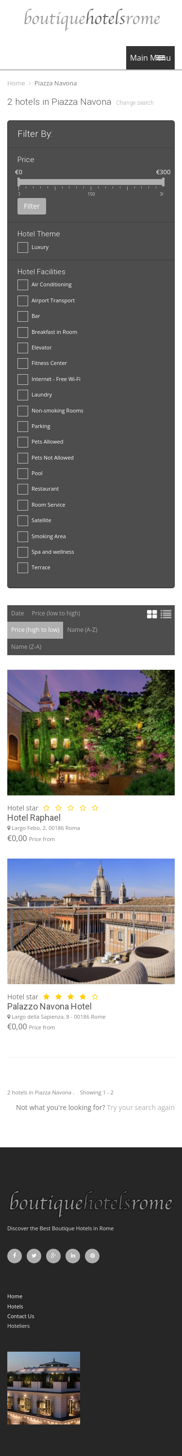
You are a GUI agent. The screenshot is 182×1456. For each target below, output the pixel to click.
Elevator (34, 348)
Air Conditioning (44, 285)
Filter (32, 206)
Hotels (15, 1306)
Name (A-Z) (82, 630)
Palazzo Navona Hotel (49, 1006)
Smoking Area (41, 536)
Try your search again (141, 1107)
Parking (33, 426)
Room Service (41, 505)
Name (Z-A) (26, 647)
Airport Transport (46, 301)
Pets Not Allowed (45, 458)
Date (17, 613)
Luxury (33, 247)
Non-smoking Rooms (50, 411)
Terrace (33, 568)
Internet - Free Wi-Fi (49, 379)
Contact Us (20, 1316)
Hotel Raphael (34, 817)
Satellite (34, 520)
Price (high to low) (35, 630)
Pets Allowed (40, 442)
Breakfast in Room (47, 332)
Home (16, 83)
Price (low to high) (56, 613)
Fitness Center (42, 363)
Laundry (34, 395)
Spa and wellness (45, 552)
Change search (135, 102)
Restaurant (38, 489)
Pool (30, 473)
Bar (28, 316)
